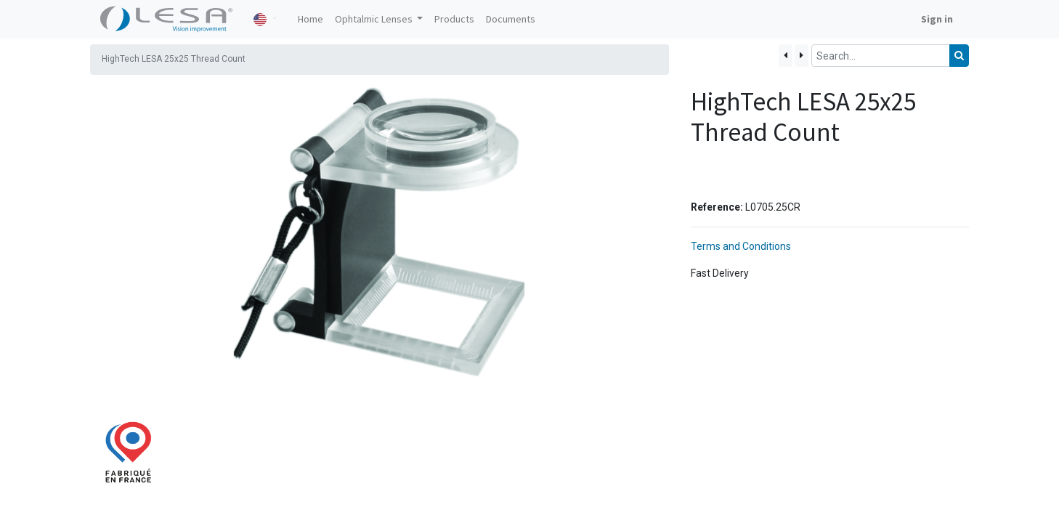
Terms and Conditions (741, 246)
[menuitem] (310, 19)
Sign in (937, 18)
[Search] (959, 55)
